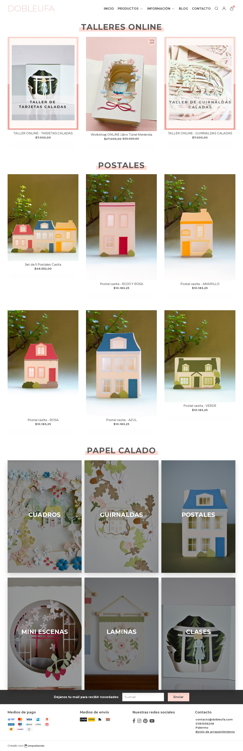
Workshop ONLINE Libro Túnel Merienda (121, 134)
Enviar (179, 697)
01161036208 (205, 723)
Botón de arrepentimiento (215, 732)
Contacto (201, 8)
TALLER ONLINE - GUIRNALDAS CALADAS (200, 133)
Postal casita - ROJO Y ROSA (121, 284)
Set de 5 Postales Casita (43, 264)
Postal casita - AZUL (121, 420)
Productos (130, 8)
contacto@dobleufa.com (214, 719)
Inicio (109, 8)
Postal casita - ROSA (43, 420)
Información (161, 8)
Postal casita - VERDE (199, 406)
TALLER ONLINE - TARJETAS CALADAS (43, 133)
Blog (183, 8)
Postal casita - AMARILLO (199, 284)
